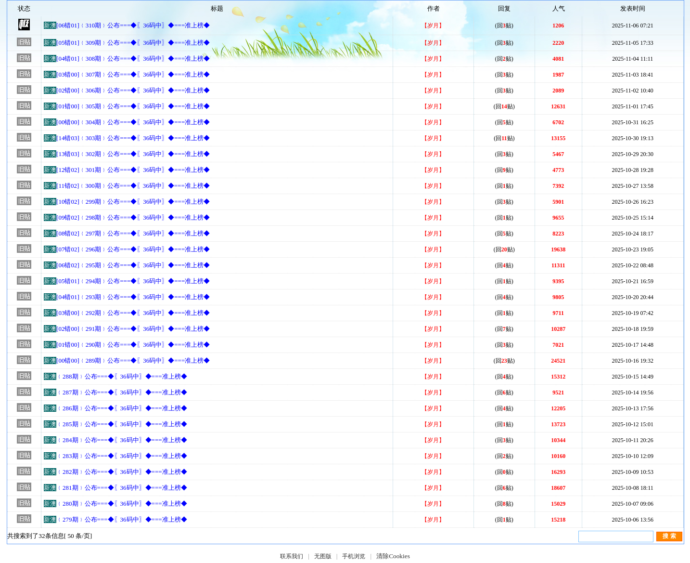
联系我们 (291, 556)
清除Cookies (393, 556)
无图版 (323, 556)
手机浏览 (353, 556)
